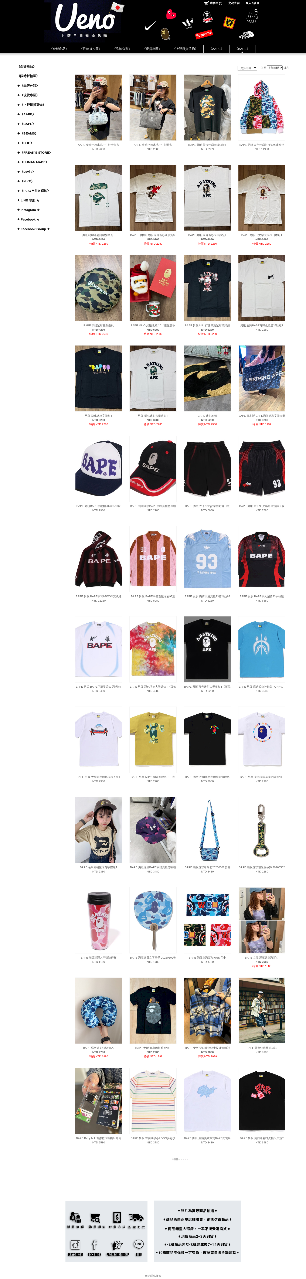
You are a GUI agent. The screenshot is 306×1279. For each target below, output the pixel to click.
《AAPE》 (216, 49)
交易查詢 (233, 3)
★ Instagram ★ (28, 210)
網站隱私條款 (153, 1276)
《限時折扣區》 (90, 49)
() (213, 3)
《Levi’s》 (27, 171)
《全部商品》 (59, 49)
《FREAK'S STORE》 (36, 152)
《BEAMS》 (29, 133)
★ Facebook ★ (28, 219)
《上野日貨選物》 (185, 49)
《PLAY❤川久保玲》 (35, 191)
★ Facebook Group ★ (33, 229)
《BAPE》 (242, 49)
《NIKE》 (27, 181)
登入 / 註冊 (252, 3)
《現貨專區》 (152, 49)
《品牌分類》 (122, 49)
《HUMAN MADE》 (34, 162)
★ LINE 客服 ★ (28, 200)
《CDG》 (27, 143)
